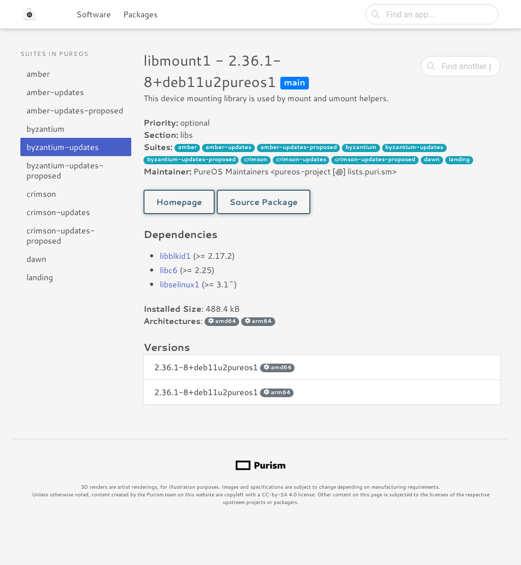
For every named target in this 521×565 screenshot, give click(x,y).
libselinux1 (179, 284)
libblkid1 (175, 255)
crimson (41, 193)
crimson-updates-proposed (60, 235)
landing (39, 277)
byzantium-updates (62, 147)
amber (38, 73)
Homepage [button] (179, 201)
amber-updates (55, 92)
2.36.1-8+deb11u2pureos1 (224, 367)
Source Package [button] (263, 201)
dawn (36, 258)
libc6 (169, 270)
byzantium (45, 128)
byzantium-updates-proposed (64, 170)
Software (93, 14)
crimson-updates (58, 212)
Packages (140, 14)
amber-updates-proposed (74, 110)
